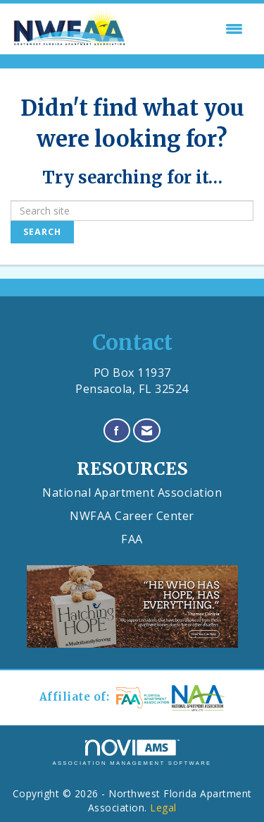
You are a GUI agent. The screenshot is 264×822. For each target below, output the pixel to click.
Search (42, 232)
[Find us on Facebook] (116, 430)
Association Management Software (131, 752)
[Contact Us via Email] (147, 430)
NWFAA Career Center (132, 516)
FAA (132, 539)
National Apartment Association (132, 492)
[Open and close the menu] (190, 29)
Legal (163, 807)
